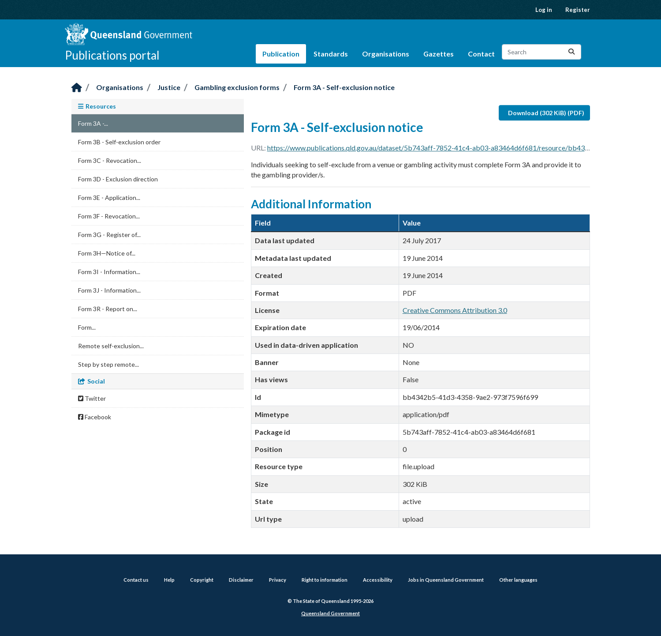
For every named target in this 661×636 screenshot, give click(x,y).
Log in (543, 9)
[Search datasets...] (541, 52)
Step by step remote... (108, 364)
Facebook (94, 417)
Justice (168, 87)
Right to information (324, 580)
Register (577, 9)
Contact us (136, 580)
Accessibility (377, 580)
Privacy (277, 580)
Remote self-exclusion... (111, 346)
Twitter (92, 398)
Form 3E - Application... (109, 197)
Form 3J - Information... (109, 290)
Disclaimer (241, 580)
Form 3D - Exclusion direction (118, 179)
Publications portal (112, 55)
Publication (280, 53)
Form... (87, 327)
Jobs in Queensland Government (446, 580)
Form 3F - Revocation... (109, 216)
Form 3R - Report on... (107, 308)
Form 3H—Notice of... (106, 253)
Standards (331, 53)
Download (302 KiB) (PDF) (546, 113)
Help (169, 580)
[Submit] (571, 52)
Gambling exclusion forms (237, 87)
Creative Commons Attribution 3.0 (455, 310)
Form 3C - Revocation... (109, 160)
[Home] (76, 88)
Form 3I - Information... (109, 271)
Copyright (201, 580)
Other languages (518, 580)
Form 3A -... (93, 123)
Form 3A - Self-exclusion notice (344, 87)
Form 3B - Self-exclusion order (119, 142)
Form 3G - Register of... (109, 234)
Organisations (385, 53)
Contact (481, 53)
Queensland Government (330, 613)
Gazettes (438, 53)
